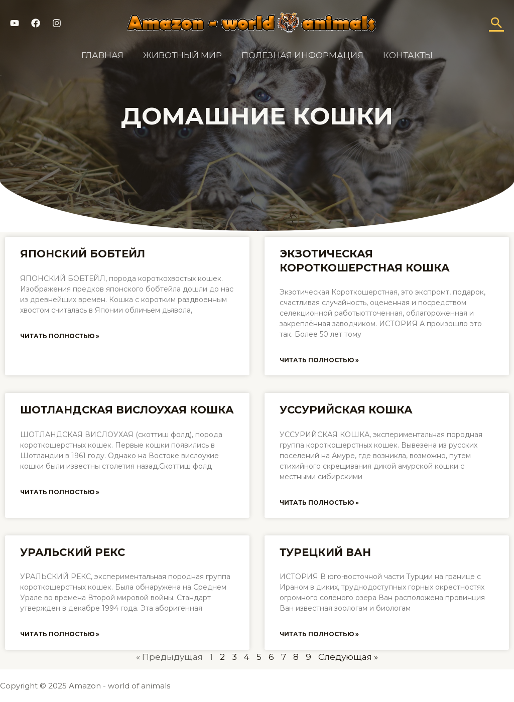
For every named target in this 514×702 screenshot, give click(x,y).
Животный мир (184, 55)
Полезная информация (301, 55)
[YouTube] (14, 23)
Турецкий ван (325, 552)
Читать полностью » (59, 336)
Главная (106, 55)
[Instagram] (56, 23)
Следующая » (348, 657)
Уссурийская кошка (346, 409)
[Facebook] (35, 23)
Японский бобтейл (82, 253)
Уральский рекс (72, 552)
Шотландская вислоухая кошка (127, 409)
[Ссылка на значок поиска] (496, 22)
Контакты (404, 55)
